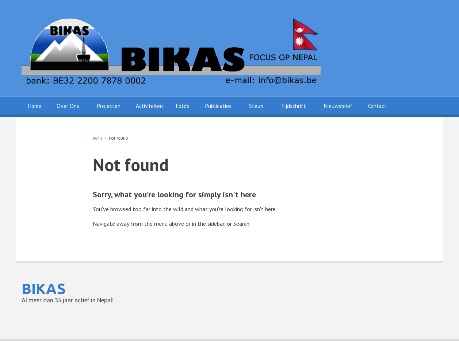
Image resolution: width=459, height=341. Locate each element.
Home (34, 105)
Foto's (183, 105)
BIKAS (44, 288)
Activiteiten (149, 105)
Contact (377, 105)
